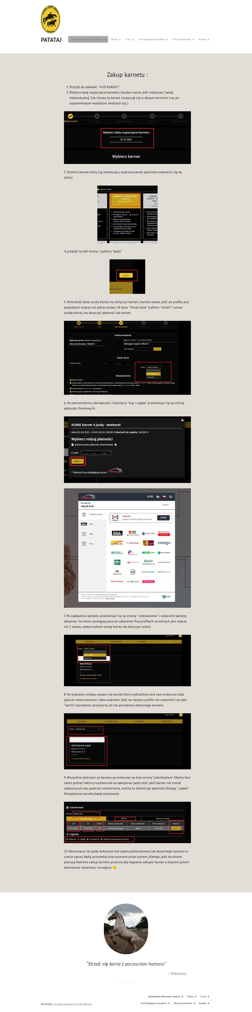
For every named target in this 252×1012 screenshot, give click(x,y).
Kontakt (204, 39)
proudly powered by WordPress (72, 1004)
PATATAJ (51, 40)
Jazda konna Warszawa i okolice (88, 39)
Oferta (116, 39)
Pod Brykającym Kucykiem (153, 39)
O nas (129, 39)
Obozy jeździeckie (183, 39)
